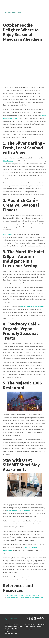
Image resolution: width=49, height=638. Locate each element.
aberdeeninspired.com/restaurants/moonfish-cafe (24, 595)
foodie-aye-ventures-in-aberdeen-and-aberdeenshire (25, 597)
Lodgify (29, 629)
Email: (7, 631)
